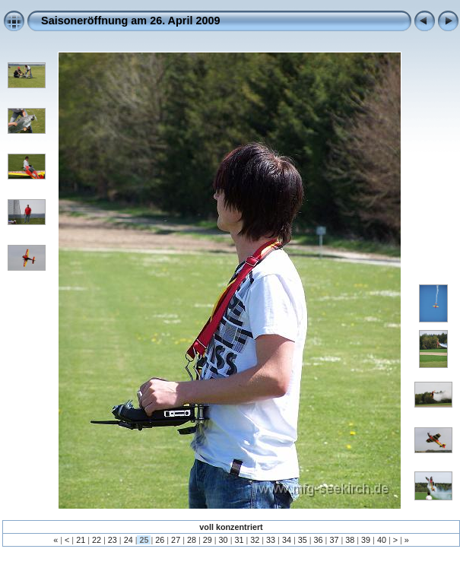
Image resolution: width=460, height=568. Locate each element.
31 (239, 539)
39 (366, 539)
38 (350, 539)
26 (160, 539)
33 (271, 539)
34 (286, 539)
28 (191, 539)
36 (318, 539)
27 (175, 539)
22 (96, 539)
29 (207, 539)
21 (80, 539)
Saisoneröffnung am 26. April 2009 (130, 20)
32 (255, 539)
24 (128, 539)
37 (334, 539)
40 (382, 539)
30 (223, 539)
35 (302, 539)
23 (112, 539)
